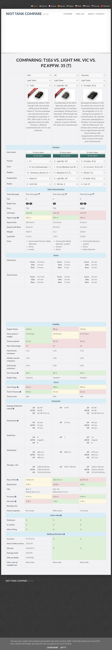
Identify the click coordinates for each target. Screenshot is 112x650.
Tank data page (33, 194)
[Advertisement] (56, 35)
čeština (86, 6)
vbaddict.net (12, 565)
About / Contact (96, 14)
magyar (70, 6)
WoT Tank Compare (27, 14)
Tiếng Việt (105, 6)
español (61, 6)
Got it (63, 647)
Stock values (38, 152)
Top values (38, 156)
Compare (67, 14)
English (34, 6)
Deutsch (43, 6)
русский (95, 6)
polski (78, 6)
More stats (30, 562)
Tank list (80, 14)
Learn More (52, 647)
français (52, 6)
